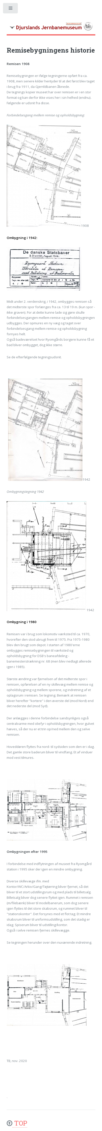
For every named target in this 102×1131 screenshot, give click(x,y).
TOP (19, 1123)
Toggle (11, 9)
